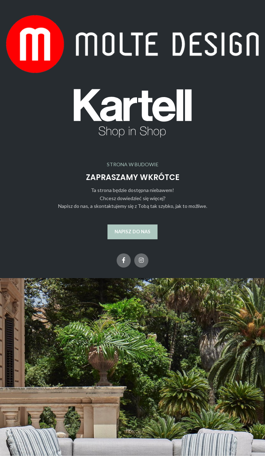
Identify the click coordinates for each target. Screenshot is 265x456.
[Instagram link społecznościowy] (141, 260)
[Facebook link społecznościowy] (124, 260)
